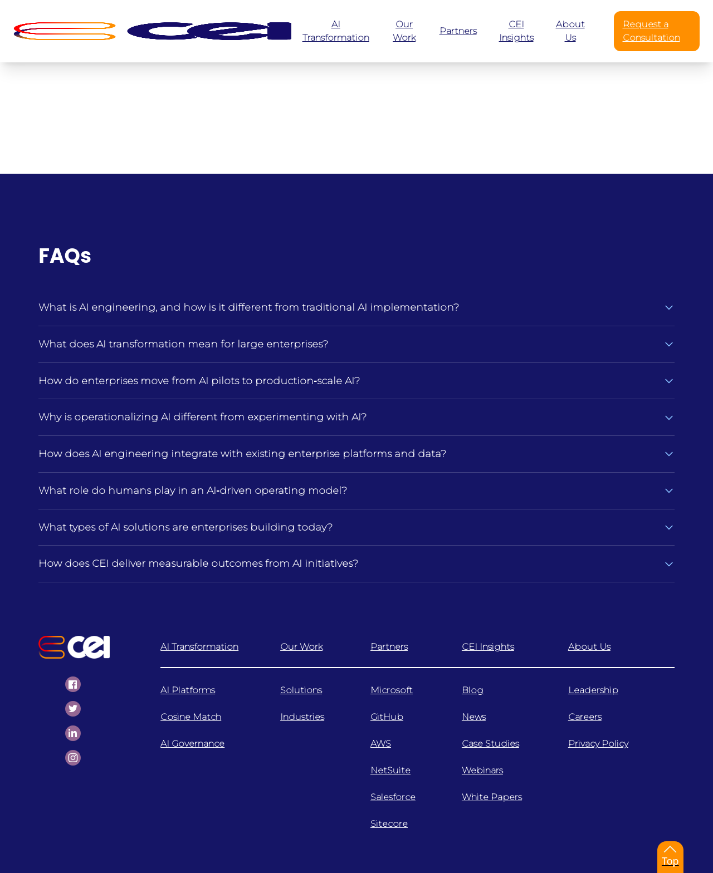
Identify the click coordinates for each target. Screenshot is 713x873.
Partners (389, 646)
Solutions (301, 690)
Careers (585, 717)
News (474, 717)
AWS (380, 743)
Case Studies (490, 743)
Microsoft (391, 690)
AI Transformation (199, 646)
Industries (302, 717)
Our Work (301, 646)
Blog (473, 690)
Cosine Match (190, 717)
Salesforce (393, 797)
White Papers (492, 797)
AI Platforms (187, 690)
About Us (589, 646)
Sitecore (389, 823)
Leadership (593, 690)
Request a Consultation (651, 31)
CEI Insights (488, 646)
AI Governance (192, 743)
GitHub (386, 717)
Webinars (482, 770)
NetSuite (390, 770)
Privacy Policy (598, 743)
